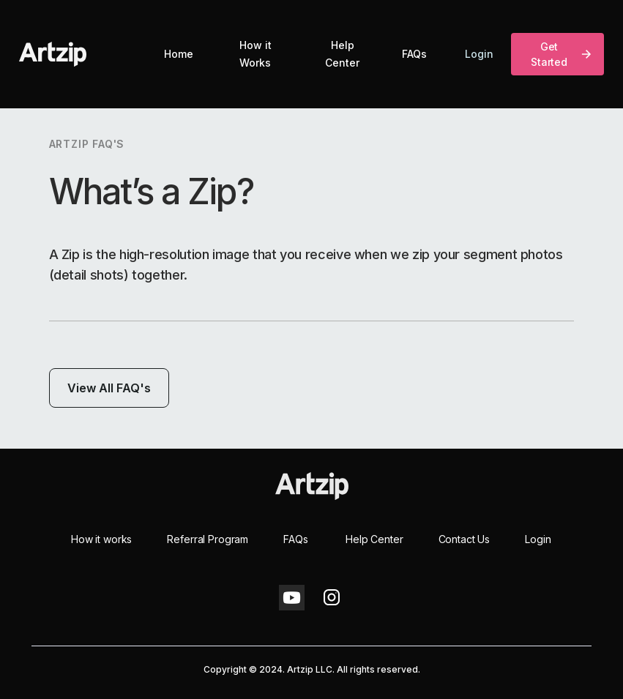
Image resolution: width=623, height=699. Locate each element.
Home (178, 54)
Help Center (342, 54)
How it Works (255, 54)
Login (479, 54)
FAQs (414, 54)
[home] (52, 54)
